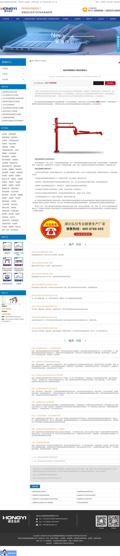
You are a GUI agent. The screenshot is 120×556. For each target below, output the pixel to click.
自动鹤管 (65, 19)
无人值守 (12, 217)
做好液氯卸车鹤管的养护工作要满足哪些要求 (51, 461)
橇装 (3, 230)
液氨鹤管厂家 (5, 188)
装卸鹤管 (4, 185)
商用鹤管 (20, 195)
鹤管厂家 (18, 226)
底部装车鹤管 (12, 134)
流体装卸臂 (5, 147)
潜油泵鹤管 (14, 137)
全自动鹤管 (5, 163)
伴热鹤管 (12, 172)
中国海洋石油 (58, 543)
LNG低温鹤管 (12, 153)
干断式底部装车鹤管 (7, 150)
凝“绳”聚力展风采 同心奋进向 (11, 101)
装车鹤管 (18, 198)
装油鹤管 (11, 175)
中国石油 (65, 543)
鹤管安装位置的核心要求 (10, 92)
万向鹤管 (4, 134)
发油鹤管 (4, 182)
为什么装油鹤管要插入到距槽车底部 (13, 98)
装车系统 (4, 175)
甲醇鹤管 (4, 143)
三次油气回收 (5, 204)
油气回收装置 (14, 220)
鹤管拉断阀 (5, 172)
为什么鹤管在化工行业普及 (10, 95)
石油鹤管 (4, 140)
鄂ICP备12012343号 (80, 536)
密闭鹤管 (13, 156)
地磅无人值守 (5, 207)
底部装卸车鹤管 (41, 19)
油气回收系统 (5, 191)
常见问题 (5, 79)
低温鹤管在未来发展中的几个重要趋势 (43, 502)
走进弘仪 (101, 19)
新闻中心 (89, 19)
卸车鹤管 (11, 214)
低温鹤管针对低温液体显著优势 (41, 495)
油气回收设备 (14, 230)
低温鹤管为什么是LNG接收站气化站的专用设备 (45, 499)
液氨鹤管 (11, 226)
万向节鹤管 (13, 195)
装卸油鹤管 (19, 169)
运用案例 (77, 19)
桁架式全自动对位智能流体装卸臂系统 (19, 270)
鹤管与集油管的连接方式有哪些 (12, 114)
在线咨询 (98, 83)
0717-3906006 (50, 83)
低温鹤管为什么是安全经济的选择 (86, 495)
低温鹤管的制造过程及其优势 (85, 491)
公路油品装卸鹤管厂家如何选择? (47, 457)
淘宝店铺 (109, 2)
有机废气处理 (5, 210)
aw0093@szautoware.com (13, 316)
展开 (118, 43)
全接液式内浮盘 (7, 284)
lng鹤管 (18, 214)
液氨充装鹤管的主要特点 (39, 491)
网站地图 (117, 2)
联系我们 (113, 19)
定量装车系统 (5, 220)
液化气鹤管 (14, 204)
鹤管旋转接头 (5, 201)
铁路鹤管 (11, 185)
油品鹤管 (20, 179)
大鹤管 (16, 150)
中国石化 (71, 543)
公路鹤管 (12, 147)
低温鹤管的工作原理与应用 (84, 499)
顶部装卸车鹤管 (29, 19)
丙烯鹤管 (4, 153)
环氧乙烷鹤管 (12, 143)
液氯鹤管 (13, 179)
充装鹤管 (11, 182)
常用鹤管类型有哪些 (8, 117)
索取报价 (110, 83)
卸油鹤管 (18, 175)
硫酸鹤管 (11, 169)
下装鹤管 (13, 201)
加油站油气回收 (6, 223)
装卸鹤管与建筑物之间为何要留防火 (13, 120)
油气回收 (4, 214)
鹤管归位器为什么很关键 (10, 111)
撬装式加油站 (17, 166)
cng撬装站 (15, 159)
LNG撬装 (4, 169)
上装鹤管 (103, 2)
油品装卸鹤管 (5, 156)
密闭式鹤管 (5, 195)
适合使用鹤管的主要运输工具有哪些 (13, 108)
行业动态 (5, 74)
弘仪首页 (6, 19)
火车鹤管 (4, 226)
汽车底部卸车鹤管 (13, 140)
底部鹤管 (18, 185)
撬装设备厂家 (13, 163)
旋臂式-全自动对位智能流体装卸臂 (7, 270)
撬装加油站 (20, 172)
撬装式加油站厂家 (7, 166)
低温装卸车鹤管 (53, 19)
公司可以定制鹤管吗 (8, 104)
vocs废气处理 (14, 210)
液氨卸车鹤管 (5, 137)
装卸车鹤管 (5, 217)
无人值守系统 (14, 191)
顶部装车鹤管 (14, 188)
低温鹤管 (11, 198)
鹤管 (50, 2)
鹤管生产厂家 (5, 179)
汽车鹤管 (14, 223)
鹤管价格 (13, 207)
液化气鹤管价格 (6, 159)
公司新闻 (5, 68)
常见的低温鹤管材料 (82, 502)
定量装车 (4, 198)
